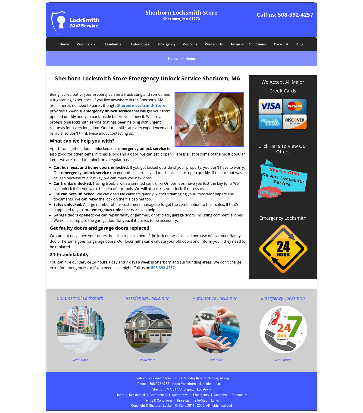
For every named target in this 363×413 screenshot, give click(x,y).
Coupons (190, 44)
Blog (299, 44)
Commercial (87, 44)
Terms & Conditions (158, 400)
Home (64, 44)
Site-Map (200, 400)
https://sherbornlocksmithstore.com (198, 384)
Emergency (166, 44)
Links (215, 400)
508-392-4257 (295, 14)
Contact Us (214, 44)
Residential (113, 44)
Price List (281, 44)
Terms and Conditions (248, 44)
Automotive (140, 44)
